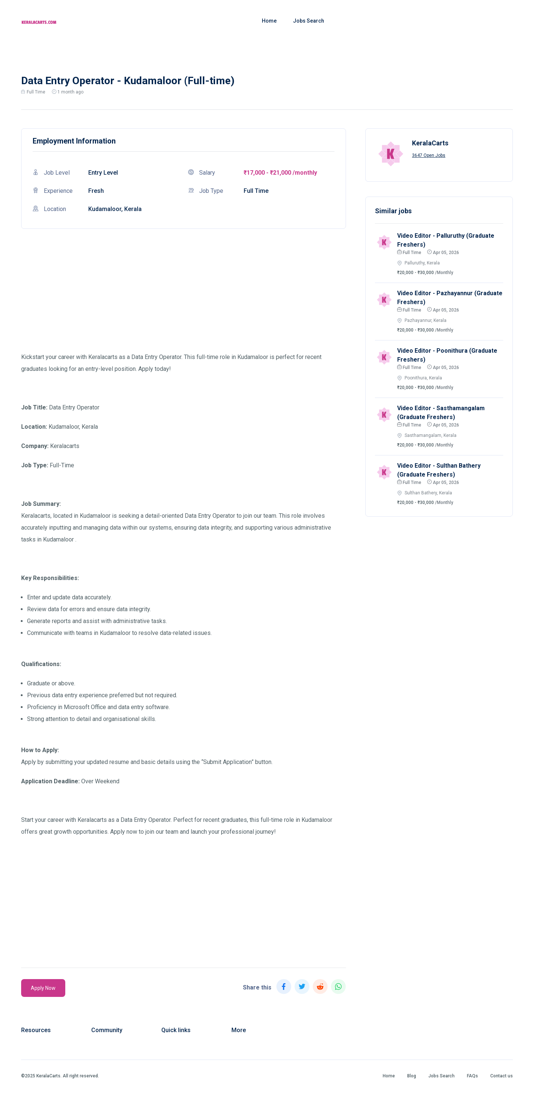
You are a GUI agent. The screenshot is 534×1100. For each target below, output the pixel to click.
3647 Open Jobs (428, 155)
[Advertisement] (183, 299)
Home (269, 21)
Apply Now (43, 988)
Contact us (501, 1075)
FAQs (472, 1075)
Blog (411, 1075)
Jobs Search (308, 21)
